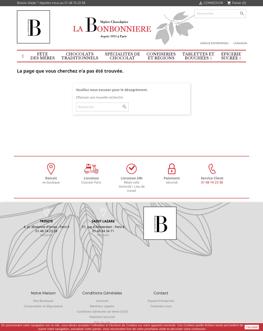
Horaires (46, 235)
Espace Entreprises (214, 43)
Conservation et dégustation (43, 306)
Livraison (240, 43)
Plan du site (102, 322)
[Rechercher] (220, 13)
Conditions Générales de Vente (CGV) (102, 311)
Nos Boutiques (43, 301)
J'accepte (252, 327)
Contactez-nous (161, 306)
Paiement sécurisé (102, 317)
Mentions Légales (102, 306)
